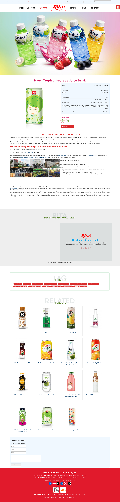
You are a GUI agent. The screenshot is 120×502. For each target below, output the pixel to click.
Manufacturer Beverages (64, 283)
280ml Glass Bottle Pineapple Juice (22, 394)
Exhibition (68, 1)
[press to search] (110, 2)
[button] (2, 43)
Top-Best (80, 1)
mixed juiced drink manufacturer (20, 286)
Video (74, 1)
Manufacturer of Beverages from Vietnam (79, 283)
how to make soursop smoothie (51, 283)
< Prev (23, 205)
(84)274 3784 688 (42, 477)
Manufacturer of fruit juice (93, 283)
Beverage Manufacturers (39, 146)
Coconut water (91, 155)
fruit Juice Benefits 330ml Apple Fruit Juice (95, 331)
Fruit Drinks (33, 157)
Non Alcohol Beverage (44, 157)
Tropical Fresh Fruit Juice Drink (80, 286)
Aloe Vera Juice (62, 155)
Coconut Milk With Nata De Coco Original (95, 394)
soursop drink (46, 286)
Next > (96, 205)
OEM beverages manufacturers (35, 286)
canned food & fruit (18, 283)
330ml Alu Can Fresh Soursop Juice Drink (47, 430)
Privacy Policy (60, 497)
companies (13, 188)
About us (47, 497)
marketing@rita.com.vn (54, 480)
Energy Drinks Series (25, 157)
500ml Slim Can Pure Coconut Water (47, 394)
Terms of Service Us (70, 497)
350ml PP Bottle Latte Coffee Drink (22, 363)
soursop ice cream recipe (56, 286)
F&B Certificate (88, 1)
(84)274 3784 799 (67, 477)
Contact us (53, 497)
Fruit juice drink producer (38, 283)
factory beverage (27, 283)
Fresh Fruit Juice (10, 1)
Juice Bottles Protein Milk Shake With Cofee (22, 331)
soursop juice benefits (68, 286)
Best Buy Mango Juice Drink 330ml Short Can (47, 363)
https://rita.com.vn (70, 480)
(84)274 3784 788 (55, 477)
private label (29, 153)
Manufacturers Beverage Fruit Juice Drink (72, 430)
